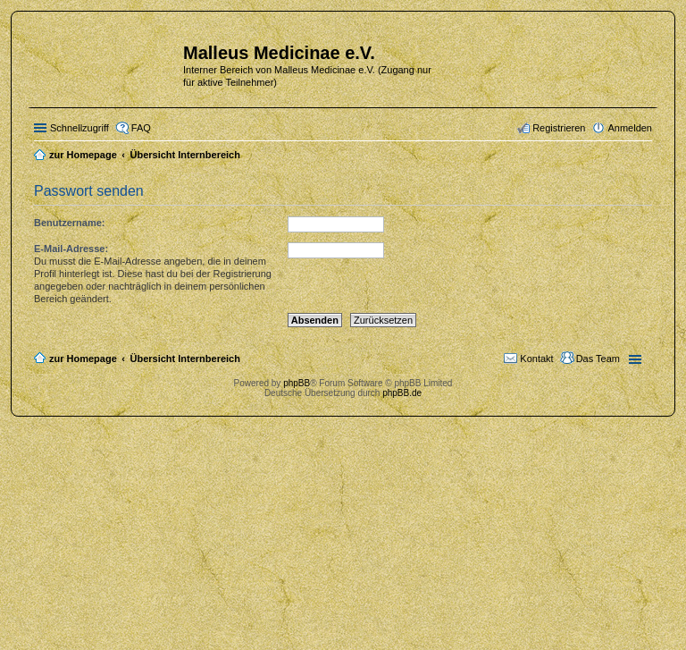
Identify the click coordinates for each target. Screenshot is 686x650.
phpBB (296, 383)
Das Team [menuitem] (598, 358)
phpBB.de (402, 393)
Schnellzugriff (79, 127)
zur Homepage (83, 358)
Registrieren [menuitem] (558, 127)
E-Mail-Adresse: (71, 248)
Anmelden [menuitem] (629, 127)
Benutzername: (69, 222)
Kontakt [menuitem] (536, 358)
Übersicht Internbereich (184, 358)
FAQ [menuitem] (141, 127)
